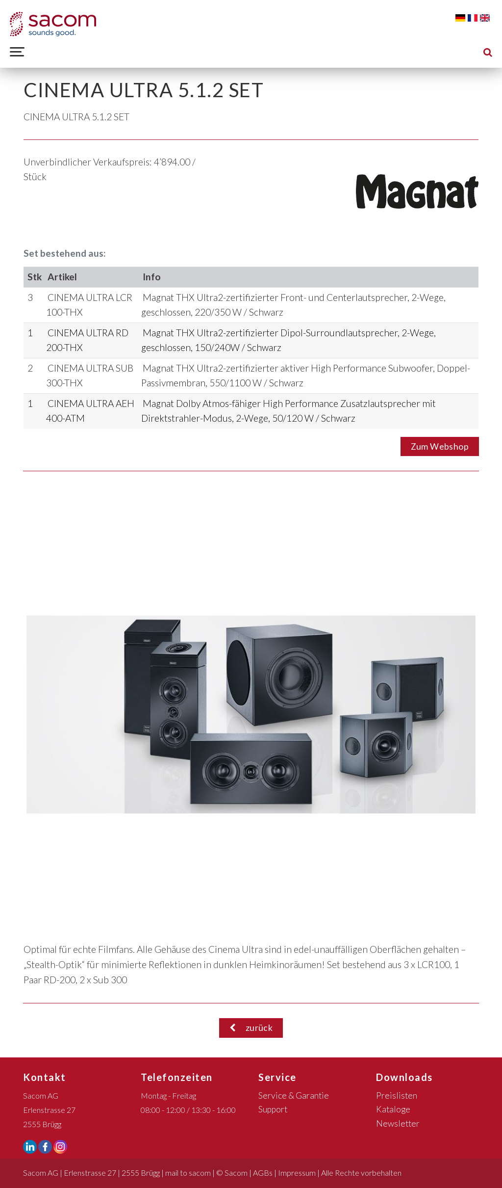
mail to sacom (188, 1172)
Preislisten (396, 1095)
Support (272, 1109)
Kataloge (393, 1109)
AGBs (263, 1172)
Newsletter (398, 1123)
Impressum (297, 1172)
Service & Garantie (293, 1095)
